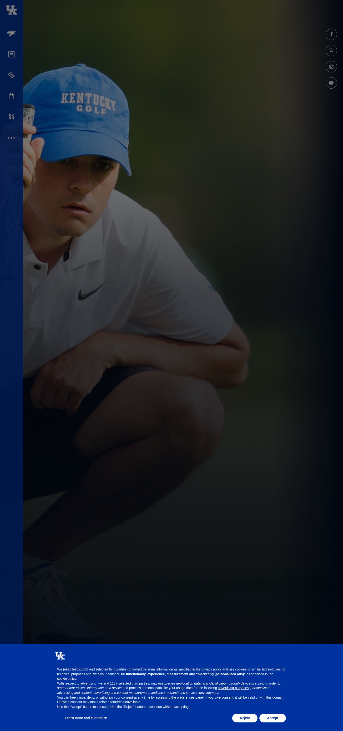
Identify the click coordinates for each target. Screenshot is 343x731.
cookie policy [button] (66, 678)
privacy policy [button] (212, 669)
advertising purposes (233, 688)
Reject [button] (245, 718)
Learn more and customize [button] (86, 718)
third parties (140, 683)
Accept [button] (272, 718)
